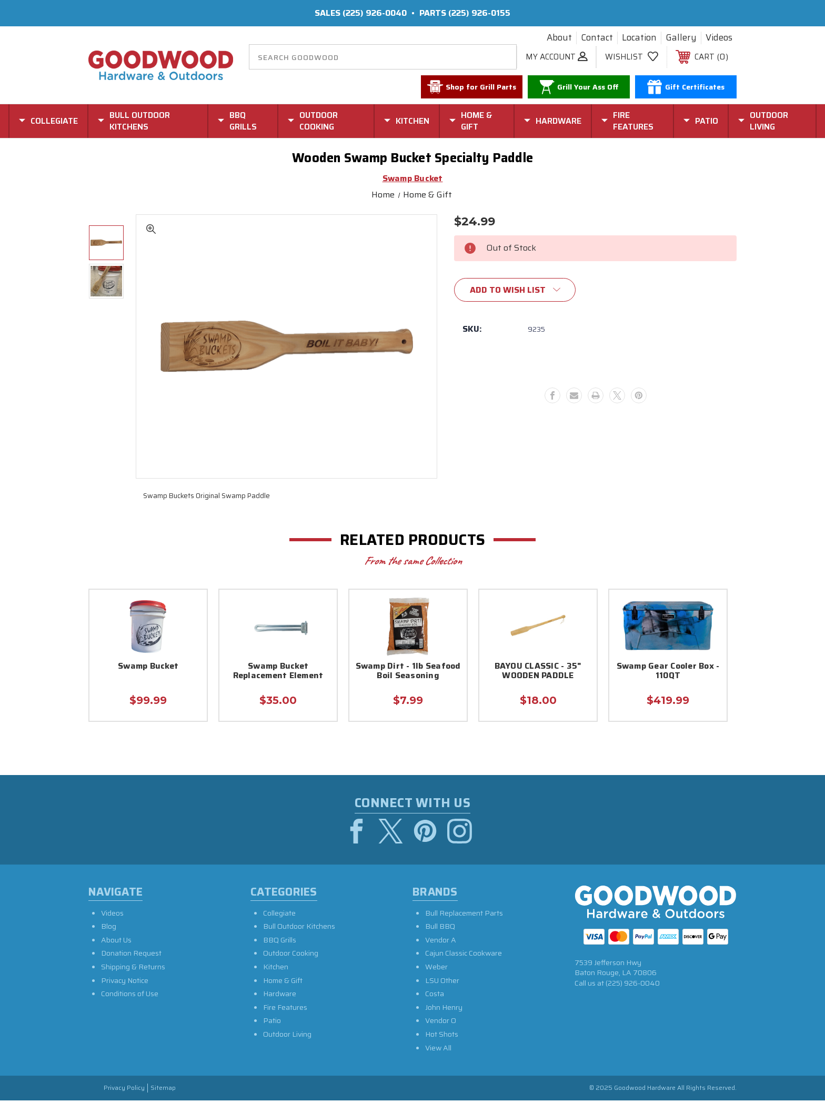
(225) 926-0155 (479, 12)
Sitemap (163, 1089)
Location (639, 38)
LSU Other (442, 982)
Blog (108, 928)
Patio (272, 1022)
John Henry (443, 1009)
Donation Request (131, 954)
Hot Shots (441, 1035)
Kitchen (275, 968)
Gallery (681, 38)
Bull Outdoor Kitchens (299, 928)
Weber (436, 968)
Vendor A (440, 941)
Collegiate (279, 914)
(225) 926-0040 (375, 12)
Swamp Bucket (148, 666)
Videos (719, 38)
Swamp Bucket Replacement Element (278, 671)
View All (438, 1049)
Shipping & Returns (133, 968)
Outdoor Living (287, 1035)
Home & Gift (283, 982)
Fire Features (285, 1009)
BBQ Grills (279, 941)
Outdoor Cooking (290, 954)
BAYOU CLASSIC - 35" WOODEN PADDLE (538, 671)
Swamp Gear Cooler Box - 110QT (668, 671)
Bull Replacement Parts (464, 914)
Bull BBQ (440, 928)
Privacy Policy (124, 1089)
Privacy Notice (124, 982)
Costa (434, 995)
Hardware (279, 995)
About (559, 38)
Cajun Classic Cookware (463, 954)
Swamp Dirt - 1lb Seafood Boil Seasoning (408, 671)
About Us (116, 941)
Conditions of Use (129, 995)
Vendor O (440, 1022)
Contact (597, 38)
